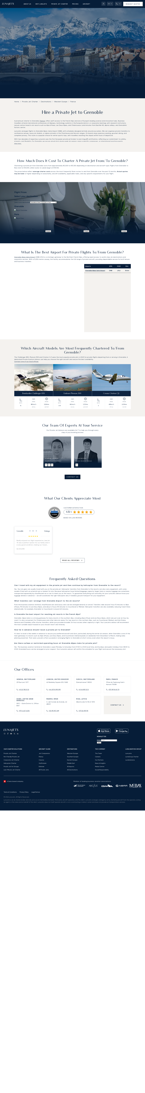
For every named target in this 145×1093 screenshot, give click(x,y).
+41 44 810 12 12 (83, 689)
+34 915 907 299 (54, 711)
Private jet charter (59, 4)
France (73, 102)
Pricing (75, 4)
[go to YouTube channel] (11, 734)
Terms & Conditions (10, 792)
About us (27, 4)
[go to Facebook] (8, 734)
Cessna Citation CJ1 (111, 393)
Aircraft (86, 4)
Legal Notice (35, 792)
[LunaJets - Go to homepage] (8, 4)
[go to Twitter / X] (14, 734)
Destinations (46, 102)
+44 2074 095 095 (55, 689)
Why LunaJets (41, 4)
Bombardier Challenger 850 (33, 393)
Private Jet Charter (30, 102)
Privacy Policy (24, 792)
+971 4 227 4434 (24, 711)
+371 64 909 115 (83, 711)
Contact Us (72, 477)
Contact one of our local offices (26, 361)
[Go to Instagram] (4, 734)
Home (16, 102)
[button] (110, 3)
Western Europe (60, 102)
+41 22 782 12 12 (24, 689)
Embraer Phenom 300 (72, 393)
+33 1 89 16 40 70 (113, 689)
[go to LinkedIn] (18, 734)
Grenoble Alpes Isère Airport (24, 257)
